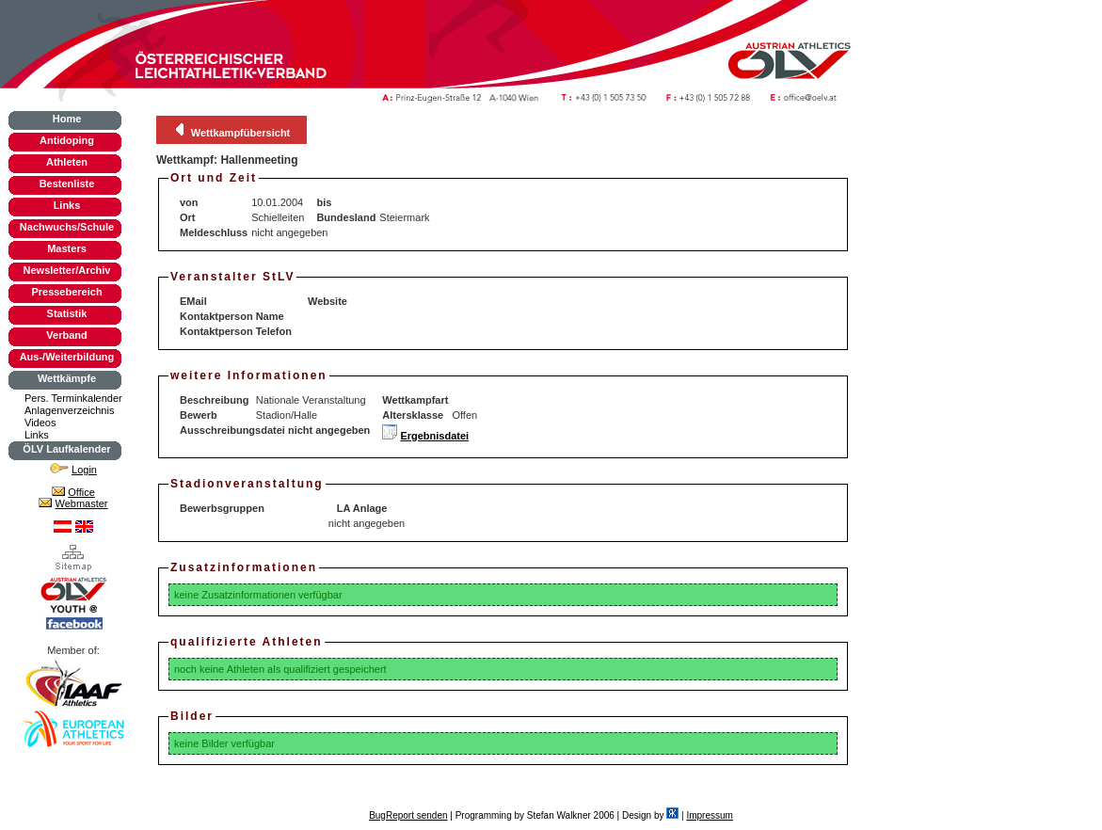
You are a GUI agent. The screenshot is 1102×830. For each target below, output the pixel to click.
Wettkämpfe (67, 378)
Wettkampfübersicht (241, 132)
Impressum (709, 815)
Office (81, 492)
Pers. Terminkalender (73, 398)
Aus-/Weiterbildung (67, 356)
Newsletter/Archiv (67, 270)
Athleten (67, 162)
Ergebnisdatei (434, 435)
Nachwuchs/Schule (67, 226)
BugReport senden (408, 815)
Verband (66, 335)
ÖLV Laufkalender (66, 449)
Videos (40, 422)
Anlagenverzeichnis (69, 410)
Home (67, 118)
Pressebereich (66, 291)
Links (67, 205)
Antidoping (67, 140)
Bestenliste (67, 183)
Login (84, 469)
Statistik (67, 313)
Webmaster (82, 503)
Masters (67, 248)
